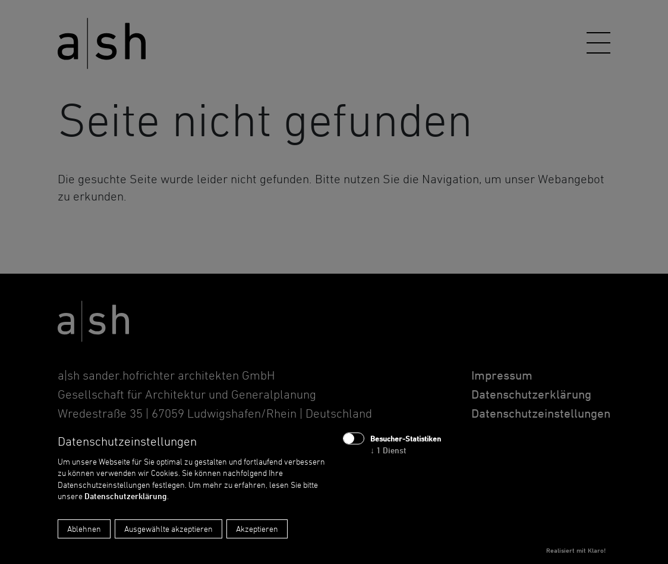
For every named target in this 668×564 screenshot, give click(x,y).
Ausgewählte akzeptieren (168, 529)
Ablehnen (84, 529)
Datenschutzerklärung (125, 496)
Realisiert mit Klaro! (576, 550)
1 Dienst (388, 450)
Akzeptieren (257, 529)
